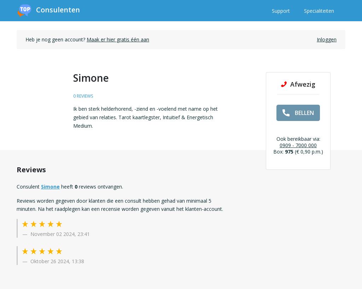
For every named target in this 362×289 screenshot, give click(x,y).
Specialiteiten (319, 10)
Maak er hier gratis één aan (118, 39)
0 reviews (83, 96)
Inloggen (327, 39)
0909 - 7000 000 (298, 145)
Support (281, 10)
